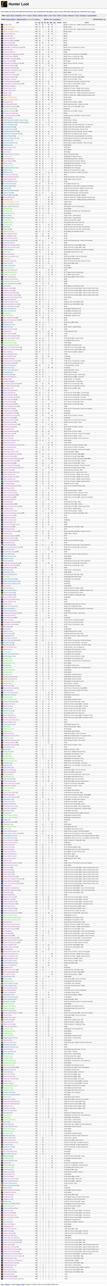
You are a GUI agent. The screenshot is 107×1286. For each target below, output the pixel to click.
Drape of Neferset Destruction (11, 206)
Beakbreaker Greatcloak (9, 565)
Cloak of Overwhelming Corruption (12, 445)
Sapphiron (80, 352)
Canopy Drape (7, 220)
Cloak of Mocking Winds (9, 299)
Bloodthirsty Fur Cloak (9, 324)
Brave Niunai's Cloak (8, 488)
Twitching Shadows (8, 186)
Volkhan (77, 365)
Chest (29, 15)
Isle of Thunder (72, 88)
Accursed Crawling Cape (9, 261)
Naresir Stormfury (76, 179)
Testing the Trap (75, 315)
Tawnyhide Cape (7, 224)
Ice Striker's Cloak (8, 508)
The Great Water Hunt (77, 224)
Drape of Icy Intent (8, 322)
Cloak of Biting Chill (8, 158)
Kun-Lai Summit (72, 172)
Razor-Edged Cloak (8, 217)
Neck (12, 15)
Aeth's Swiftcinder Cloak (9, 236)
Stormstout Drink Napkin (9, 183)
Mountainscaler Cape (9, 213)
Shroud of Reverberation (9, 365)
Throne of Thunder (72, 47)
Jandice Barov (81, 374)
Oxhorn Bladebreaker (9, 197)
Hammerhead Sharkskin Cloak (11, 440)
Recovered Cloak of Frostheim (11, 154)
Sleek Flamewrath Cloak (9, 179)
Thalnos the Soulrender (86, 240)
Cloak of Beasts (7, 215)
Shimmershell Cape (8, 363)
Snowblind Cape (7, 211)
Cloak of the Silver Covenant (10, 295)
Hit (51, 19)
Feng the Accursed (85, 81)
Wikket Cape (6, 258)
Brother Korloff (84, 129)
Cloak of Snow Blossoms (10, 490)
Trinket (64, 15)
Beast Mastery (11, 19)
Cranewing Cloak (7, 199)
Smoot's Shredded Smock (10, 272)
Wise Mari (87, 127)
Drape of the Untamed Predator (11, 245)
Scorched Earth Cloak (9, 129)
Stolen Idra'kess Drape (9, 340)
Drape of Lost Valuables (9, 274)
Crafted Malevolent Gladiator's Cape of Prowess (16, 122)
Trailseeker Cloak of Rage (10, 108)
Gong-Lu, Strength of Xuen (10, 99)
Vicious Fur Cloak (8, 327)
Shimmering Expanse (73, 188)
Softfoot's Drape (7, 170)
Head (7, 15)
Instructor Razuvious (83, 438)
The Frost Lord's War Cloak (10, 113)
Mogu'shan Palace (72, 138)
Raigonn (85, 133)
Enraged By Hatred (76, 156)
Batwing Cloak (7, 331)
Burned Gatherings (8, 545)
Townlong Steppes (72, 102)
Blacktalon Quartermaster (88, 24)
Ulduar (69, 256)
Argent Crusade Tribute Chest (90, 288)
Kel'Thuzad (81, 377)
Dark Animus (83, 547)
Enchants (83, 15)
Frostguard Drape (8, 372)
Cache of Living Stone (81, 256)
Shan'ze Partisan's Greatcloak (11, 476)
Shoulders (18, 15)
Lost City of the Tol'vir (73, 227)
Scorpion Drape (7, 156)
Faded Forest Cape (8, 267)
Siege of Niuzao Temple (74, 131)
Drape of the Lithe (8, 263)
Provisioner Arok (88, 188)
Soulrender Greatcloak (9, 240)
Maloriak (81, 158)
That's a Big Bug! (75, 168)
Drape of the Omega (8, 254)
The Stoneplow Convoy (77, 231)
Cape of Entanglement (9, 124)
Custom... (37, 19)
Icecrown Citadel (72, 302)
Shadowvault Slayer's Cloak (10, 302)
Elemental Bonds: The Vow (78, 163)
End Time (70, 177)
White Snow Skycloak (9, 540)
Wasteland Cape (7, 208)
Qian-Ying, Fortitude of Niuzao (11, 204)
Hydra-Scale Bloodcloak (9, 397)
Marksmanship (22, 19)
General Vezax (79, 338)
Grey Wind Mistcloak (8, 56)
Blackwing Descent (73, 158)
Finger (59, 15)
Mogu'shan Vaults (72, 81)
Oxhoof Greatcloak (8, 29)
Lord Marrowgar (85, 392)
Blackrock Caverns (73, 186)
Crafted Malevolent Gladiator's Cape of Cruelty (15, 120)
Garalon (80, 111)
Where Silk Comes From (77, 222)
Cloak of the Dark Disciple (10, 511)
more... (93, 11)
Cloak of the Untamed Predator (11, 247)
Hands (40, 15)
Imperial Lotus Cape (8, 231)
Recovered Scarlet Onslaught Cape (12, 297)
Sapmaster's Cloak (8, 165)
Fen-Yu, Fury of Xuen (9, 27)
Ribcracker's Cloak (8, 558)
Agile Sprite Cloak (8, 172)
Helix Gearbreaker (84, 192)
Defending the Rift (76, 308)
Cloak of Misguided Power (10, 181)
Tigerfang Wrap (7, 24)
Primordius (83, 397)
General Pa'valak (87, 131)
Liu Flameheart (89, 124)
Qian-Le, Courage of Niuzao (10, 31)
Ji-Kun (82, 58)
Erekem (77, 370)
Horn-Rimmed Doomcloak (10, 361)
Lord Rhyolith (77, 379)
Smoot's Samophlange (77, 272)
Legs (50, 15)
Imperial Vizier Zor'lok (81, 472)
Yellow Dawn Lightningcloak (10, 383)
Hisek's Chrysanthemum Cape (11, 454)
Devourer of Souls (85, 261)
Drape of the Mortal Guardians (11, 281)
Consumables (92, 15)
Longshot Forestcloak (9, 72)
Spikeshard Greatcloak (9, 442)
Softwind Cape (7, 188)
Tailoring (74, 120)
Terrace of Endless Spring (74, 445)
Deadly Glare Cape (8, 399)
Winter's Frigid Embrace (9, 277)
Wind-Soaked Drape (8, 127)
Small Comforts (75, 274)
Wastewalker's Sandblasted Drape (12, 47)
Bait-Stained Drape (8, 315)
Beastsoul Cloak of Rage (9, 342)
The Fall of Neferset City (77, 206)
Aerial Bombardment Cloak (10, 131)
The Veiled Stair (72, 24)
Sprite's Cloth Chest (82, 172)
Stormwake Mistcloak (9, 456)
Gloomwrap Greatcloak (9, 499)
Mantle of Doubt (7, 163)
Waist (45, 15)
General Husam (86, 227)
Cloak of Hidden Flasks (9, 195)
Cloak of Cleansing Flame (10, 138)
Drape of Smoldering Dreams (11, 345)
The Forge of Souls (73, 261)
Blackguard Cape (8, 102)
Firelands (70, 379)
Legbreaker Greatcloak (9, 77)
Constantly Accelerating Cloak (11, 547)
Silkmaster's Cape (8, 222)
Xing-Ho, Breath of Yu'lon (10, 97)
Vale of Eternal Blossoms (74, 170)
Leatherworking (77, 140)
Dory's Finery (6, 152)
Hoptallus (83, 195)
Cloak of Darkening (8, 438)
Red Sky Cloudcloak (8, 404)
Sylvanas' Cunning (8, 290)
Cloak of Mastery (7, 352)
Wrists (35, 15)
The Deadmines (72, 190)
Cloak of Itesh (7, 286)
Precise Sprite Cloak (8, 554)
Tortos (82, 363)
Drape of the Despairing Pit (10, 238)
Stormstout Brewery (73, 195)
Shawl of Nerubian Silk (9, 392)
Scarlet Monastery (72, 129)
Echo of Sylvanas (80, 177)
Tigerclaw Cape (7, 93)
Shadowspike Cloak (8, 429)
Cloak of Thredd (7, 192)
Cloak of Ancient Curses (9, 556)
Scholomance (71, 374)
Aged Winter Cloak (8, 388)
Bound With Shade (76, 165)
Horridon (82, 47)
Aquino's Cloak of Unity (9, 147)
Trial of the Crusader (73, 245)
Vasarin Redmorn (85, 90)
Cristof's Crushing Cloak (9, 520)
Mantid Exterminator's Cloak (10, 168)
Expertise (57, 19)
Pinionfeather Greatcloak (9, 58)
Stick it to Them (75, 340)
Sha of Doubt (88, 136)
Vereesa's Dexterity (8, 288)
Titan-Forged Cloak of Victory (11, 451)
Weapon (71, 15)
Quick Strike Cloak (8, 140)
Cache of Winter (79, 277)
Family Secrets (75, 183)
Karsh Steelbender (85, 545)
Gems (77, 15)
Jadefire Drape (7, 95)
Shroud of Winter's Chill (9, 522)
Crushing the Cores (76, 345)
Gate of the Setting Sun (74, 133)
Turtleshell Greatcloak (9, 242)
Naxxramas (71, 352)
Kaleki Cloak (6, 227)
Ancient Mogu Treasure (86, 138)
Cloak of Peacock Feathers (10, 465)
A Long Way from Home (77, 286)
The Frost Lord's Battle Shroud (11, 524)
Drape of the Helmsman (9, 308)
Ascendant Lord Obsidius (87, 186)
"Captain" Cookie (83, 190)
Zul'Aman (70, 154)
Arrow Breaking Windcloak (10, 81)
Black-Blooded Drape (9, 529)
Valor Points (74, 331)
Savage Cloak (7, 313)
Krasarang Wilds (72, 220)
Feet (54, 15)
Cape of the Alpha (8, 36)
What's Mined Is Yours (77, 252)
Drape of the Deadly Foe (9, 377)
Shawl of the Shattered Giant (11, 256)
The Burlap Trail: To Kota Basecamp (80, 211)
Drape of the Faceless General (11, 338)
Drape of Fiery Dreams (9, 265)
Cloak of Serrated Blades (10, 292)
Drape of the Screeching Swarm (11, 133)
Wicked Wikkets (75, 258)
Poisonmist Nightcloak (9, 33)
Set (104, 19)
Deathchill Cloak (7, 533)
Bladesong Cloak (7, 145)
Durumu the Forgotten (86, 399)
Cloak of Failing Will (8, 136)
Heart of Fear (71, 77)
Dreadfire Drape (7, 379)
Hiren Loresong (85, 88)
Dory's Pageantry (8, 118)
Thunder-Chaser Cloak (9, 88)
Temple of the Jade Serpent (75, 124)
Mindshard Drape (8, 470)
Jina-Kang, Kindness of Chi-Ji (11, 202)
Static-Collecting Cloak (9, 474)
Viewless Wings (7, 149)
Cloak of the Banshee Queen (11, 177)
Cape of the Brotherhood (9, 190)
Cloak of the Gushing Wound (11, 370)
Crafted (69, 27)
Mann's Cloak (7, 252)
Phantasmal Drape (8, 374)
